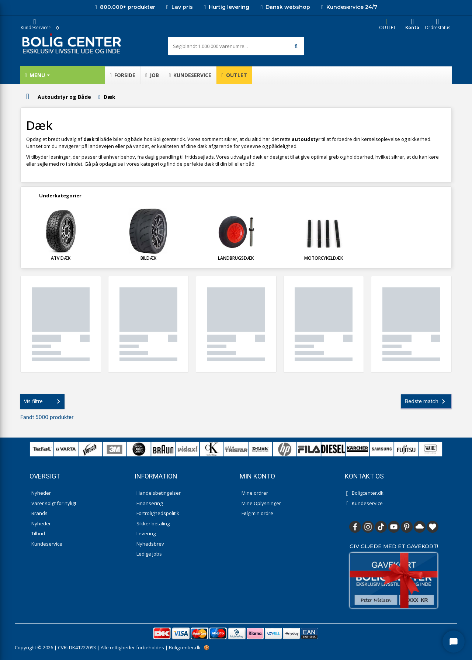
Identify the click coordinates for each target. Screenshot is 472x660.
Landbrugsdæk (236, 258)
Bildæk (148, 258)
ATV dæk (60, 258)
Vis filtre (43, 401)
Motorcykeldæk (323, 258)
